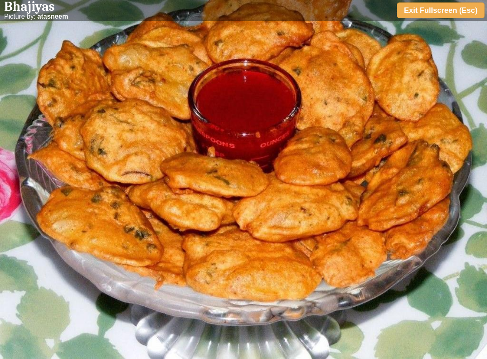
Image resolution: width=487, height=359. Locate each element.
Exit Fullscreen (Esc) (440, 10)
